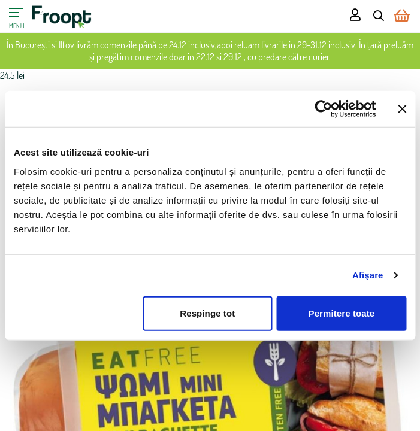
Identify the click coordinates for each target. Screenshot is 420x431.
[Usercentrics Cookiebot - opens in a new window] (323, 109)
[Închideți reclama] (402, 109)
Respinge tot (207, 313)
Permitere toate (342, 313)
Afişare (367, 275)
